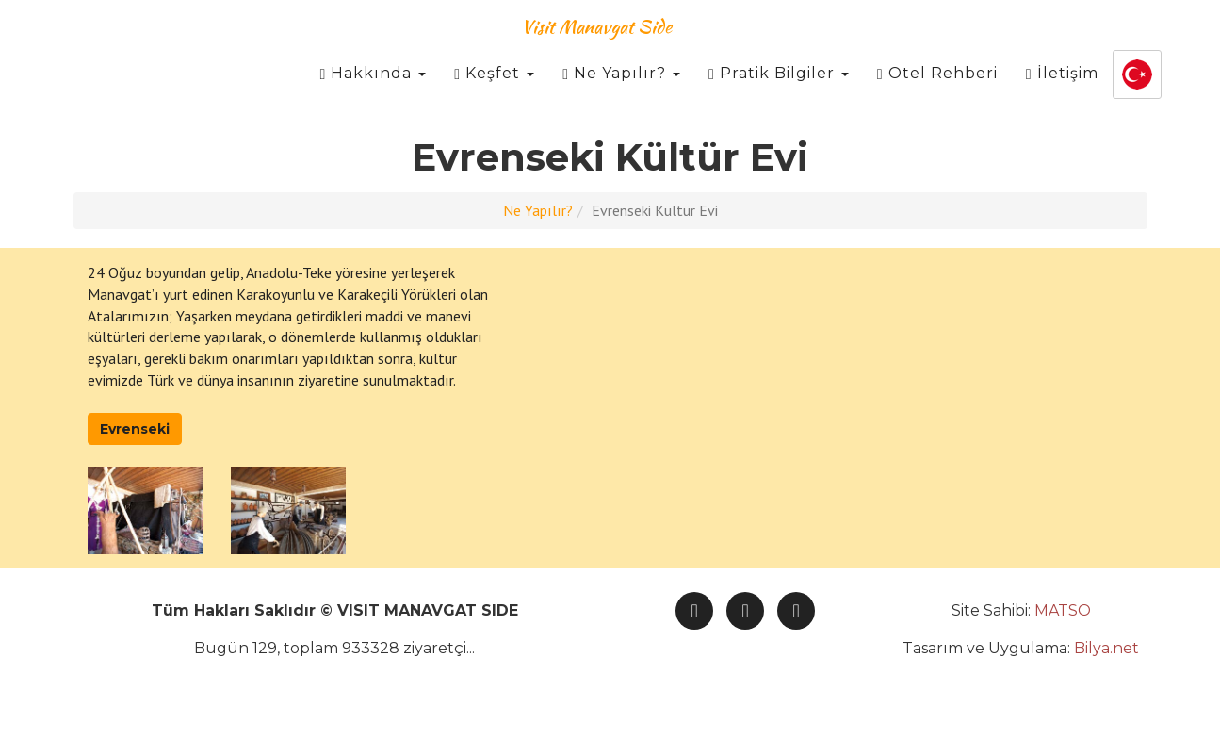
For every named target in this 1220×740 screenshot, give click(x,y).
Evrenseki (135, 428)
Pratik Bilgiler (778, 94)
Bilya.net (1106, 648)
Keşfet (494, 94)
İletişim (1062, 94)
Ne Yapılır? (621, 94)
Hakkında (372, 94)
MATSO (1062, 610)
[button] (1137, 95)
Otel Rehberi (937, 94)
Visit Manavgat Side (596, 47)
